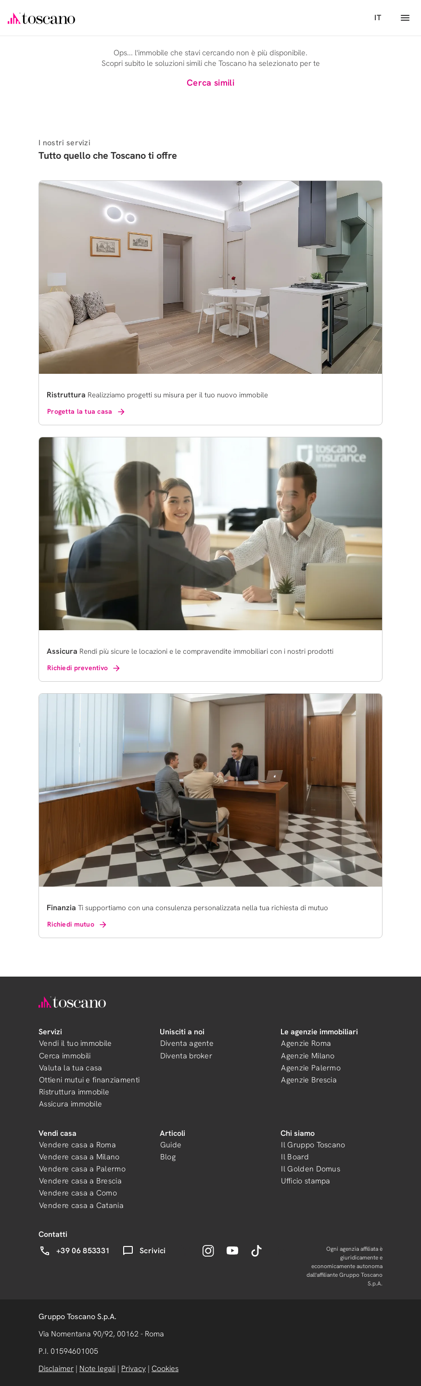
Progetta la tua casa (86, 412)
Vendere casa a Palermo (82, 1169)
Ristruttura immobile (74, 1092)
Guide (171, 1145)
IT (377, 18)
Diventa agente (187, 1043)
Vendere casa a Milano (79, 1157)
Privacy (133, 1368)
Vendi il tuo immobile (75, 1043)
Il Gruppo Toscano (313, 1145)
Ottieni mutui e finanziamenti (89, 1080)
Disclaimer (56, 1368)
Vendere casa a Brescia (80, 1181)
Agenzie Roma (306, 1043)
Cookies (165, 1368)
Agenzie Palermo (311, 1068)
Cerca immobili (64, 1056)
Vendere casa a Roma (77, 1145)
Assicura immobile (70, 1104)
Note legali (97, 1368)
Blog (168, 1157)
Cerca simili (210, 82)
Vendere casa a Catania (81, 1205)
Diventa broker (186, 1056)
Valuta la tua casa (70, 1068)
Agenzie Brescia (309, 1080)
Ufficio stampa (305, 1181)
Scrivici (144, 1251)
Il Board (295, 1157)
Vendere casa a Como (78, 1193)
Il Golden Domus (310, 1169)
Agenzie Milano (307, 1056)
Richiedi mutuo (77, 924)
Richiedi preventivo (84, 668)
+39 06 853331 (74, 1251)
